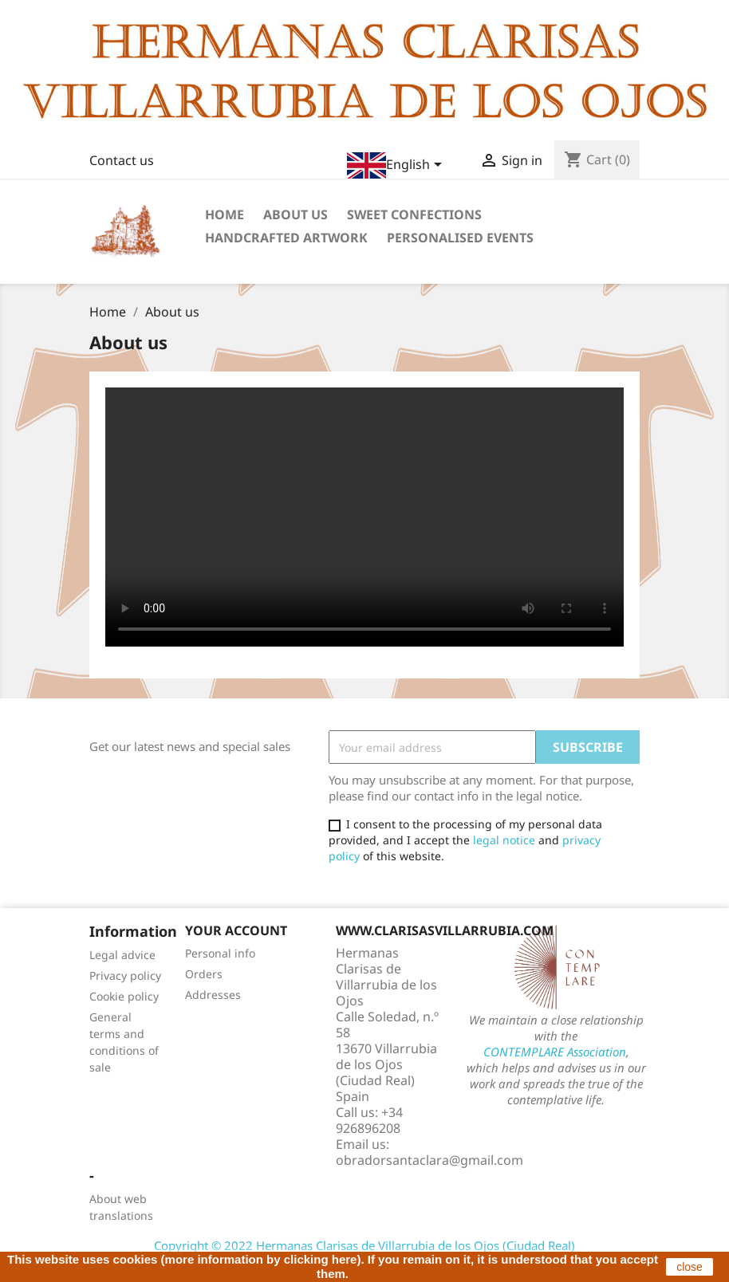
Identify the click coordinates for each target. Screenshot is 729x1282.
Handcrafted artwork (286, 237)
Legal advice (122, 954)
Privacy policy (125, 975)
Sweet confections (414, 214)
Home (224, 214)
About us (295, 214)
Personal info (220, 953)
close (689, 1266)
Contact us (121, 160)
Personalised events (460, 237)
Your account (236, 930)
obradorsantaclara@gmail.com (429, 1160)
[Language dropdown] (397, 165)
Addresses (213, 994)
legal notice (504, 839)
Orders (204, 973)
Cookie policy (124, 996)
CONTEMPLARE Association (554, 1052)
